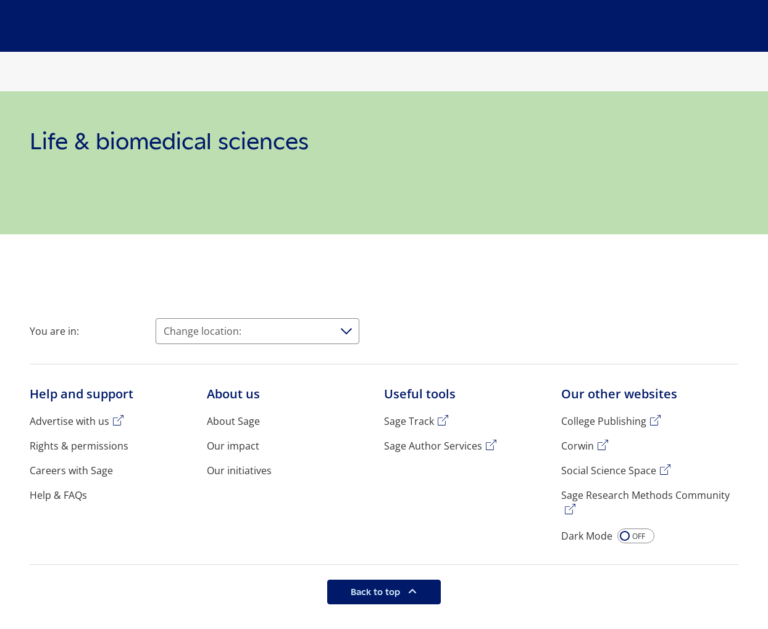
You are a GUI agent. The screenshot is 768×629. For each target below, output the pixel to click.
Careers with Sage (71, 470)
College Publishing (603, 421)
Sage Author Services (433, 446)
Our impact (233, 446)
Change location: (202, 331)
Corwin (577, 446)
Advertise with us (69, 421)
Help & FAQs (58, 495)
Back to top (377, 591)
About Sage (233, 421)
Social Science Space (608, 470)
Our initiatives (239, 470)
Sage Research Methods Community (645, 495)
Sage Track (409, 421)
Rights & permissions (79, 446)
